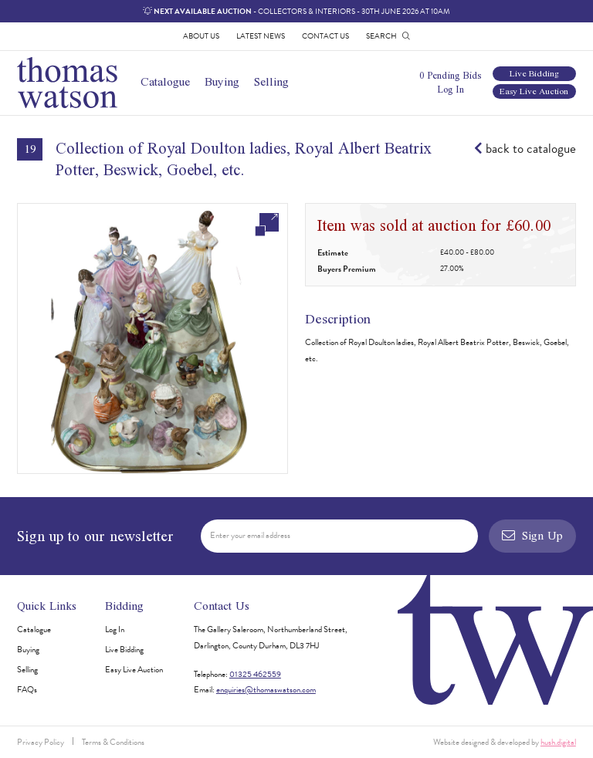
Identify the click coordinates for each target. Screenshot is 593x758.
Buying (222, 81)
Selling (271, 81)
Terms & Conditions (113, 742)
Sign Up (532, 535)
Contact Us (325, 36)
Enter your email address (250, 535)
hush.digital (558, 742)
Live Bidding (534, 73)
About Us (201, 36)
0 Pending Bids (450, 75)
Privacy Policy (40, 742)
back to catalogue (525, 149)
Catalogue (165, 81)
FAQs (27, 689)
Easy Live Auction (534, 91)
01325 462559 (255, 674)
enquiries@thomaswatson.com (266, 689)
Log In (450, 89)
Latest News (260, 36)
